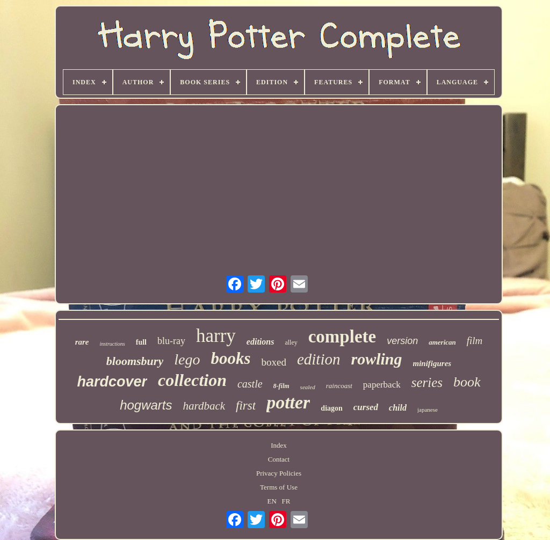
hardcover (112, 382)
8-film (281, 386)
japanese (427, 409)
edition (319, 359)
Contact (279, 459)
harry (216, 335)
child (398, 407)
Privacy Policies (278, 473)
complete (342, 336)
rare (82, 342)
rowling (376, 359)
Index (279, 445)
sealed (307, 387)
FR (286, 501)
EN (272, 501)
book (467, 382)
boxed (273, 362)
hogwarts (146, 405)
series (427, 382)
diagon (331, 408)
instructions (112, 344)
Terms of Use (279, 487)
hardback (204, 405)
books (230, 358)
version (402, 340)
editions (260, 341)
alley (291, 342)
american (442, 342)
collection (192, 380)
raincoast (339, 386)
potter (288, 402)
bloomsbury (134, 361)
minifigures (432, 363)
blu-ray (171, 340)
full (141, 342)
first (246, 405)
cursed (365, 407)
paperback (382, 385)
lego (187, 359)
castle (250, 384)
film (475, 340)
